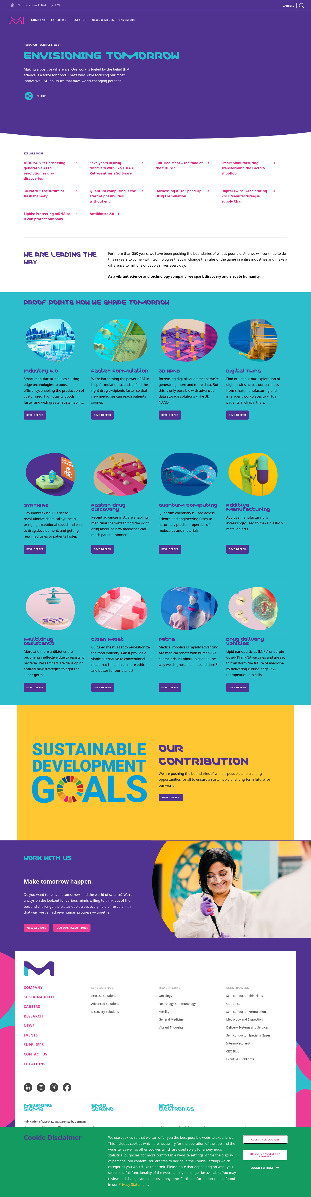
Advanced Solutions (105, 1004)
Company (38, 20)
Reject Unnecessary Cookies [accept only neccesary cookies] (265, 1155)
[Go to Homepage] (13, 5)
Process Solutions (103, 996)
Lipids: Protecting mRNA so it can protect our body (47, 216)
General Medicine (171, 1019)
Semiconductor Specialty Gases (248, 1035)
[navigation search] (301, 5)
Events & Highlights (240, 1059)
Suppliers (34, 1045)
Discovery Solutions (105, 1012)
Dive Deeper (237, 415)
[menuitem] (39, 20)
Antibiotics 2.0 (102, 213)
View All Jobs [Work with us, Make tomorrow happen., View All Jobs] (36, 927)
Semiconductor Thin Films (244, 996)
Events (31, 1035)
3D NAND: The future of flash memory (44, 193)
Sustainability (39, 997)
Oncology (165, 996)
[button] (13, 5)
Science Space (49, 45)
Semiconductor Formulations (246, 1012)
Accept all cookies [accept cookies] (265, 1139)
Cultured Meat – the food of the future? (179, 165)
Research (79, 20)
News (29, 1026)
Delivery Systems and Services (247, 1027)
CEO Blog (233, 1051)
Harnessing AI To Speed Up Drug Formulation (179, 193)
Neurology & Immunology (177, 1004)
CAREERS (288, 6)
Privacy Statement (133, 1184)
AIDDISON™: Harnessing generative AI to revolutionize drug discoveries (44, 170)
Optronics (233, 1004)
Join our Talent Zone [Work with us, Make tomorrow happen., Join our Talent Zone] (72, 927)
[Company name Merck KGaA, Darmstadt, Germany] (16, 20)
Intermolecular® (238, 1043)
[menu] (83, 20)
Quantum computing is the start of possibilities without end (113, 196)
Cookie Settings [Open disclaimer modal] (262, 1168)
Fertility (164, 1012)
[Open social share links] (28, 96)
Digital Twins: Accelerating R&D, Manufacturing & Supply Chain (244, 196)
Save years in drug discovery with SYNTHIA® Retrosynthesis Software (112, 168)
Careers (32, 1007)
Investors (127, 20)
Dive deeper (35, 549)
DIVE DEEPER (35, 415)
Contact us (35, 1054)
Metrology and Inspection (244, 1019)
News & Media (103, 20)
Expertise (59, 20)
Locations (34, 1064)
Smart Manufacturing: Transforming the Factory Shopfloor (243, 168)
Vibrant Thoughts (171, 1027)
